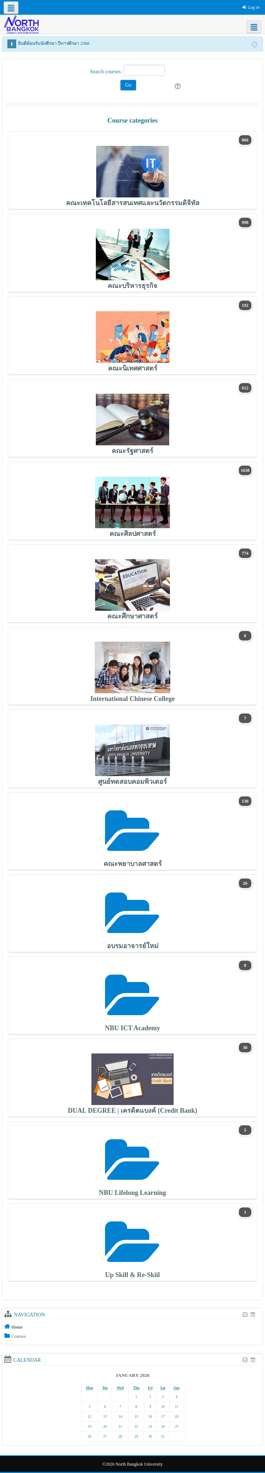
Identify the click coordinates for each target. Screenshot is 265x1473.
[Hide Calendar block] (245, 1360)
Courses (18, 1336)
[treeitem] (132, 1327)
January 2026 (132, 1375)
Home (17, 1327)
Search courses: (106, 71)
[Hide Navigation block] (245, 1315)
